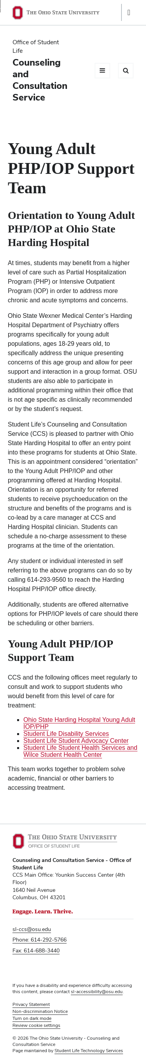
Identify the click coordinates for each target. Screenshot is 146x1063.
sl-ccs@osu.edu (31, 929)
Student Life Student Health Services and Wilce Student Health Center (80, 751)
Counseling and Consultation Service (39, 79)
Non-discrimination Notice (40, 1011)
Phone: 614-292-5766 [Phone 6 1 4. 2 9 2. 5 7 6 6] (39, 939)
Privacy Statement (31, 1004)
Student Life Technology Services (89, 1050)
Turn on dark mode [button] (31, 1018)
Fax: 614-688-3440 (36, 950)
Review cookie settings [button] (36, 1025)
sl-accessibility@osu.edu (97, 991)
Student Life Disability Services (66, 733)
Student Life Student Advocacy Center (75, 740)
